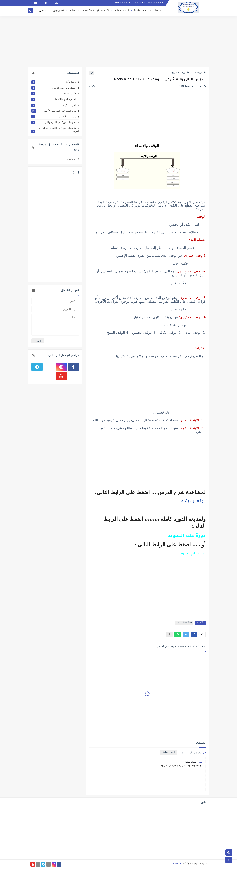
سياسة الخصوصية (156, 3)
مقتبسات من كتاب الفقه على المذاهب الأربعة (55, 130)
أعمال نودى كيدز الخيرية (53, 87)
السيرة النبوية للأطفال (53, 99)
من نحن (143, 3)
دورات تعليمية (140, 10)
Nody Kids (178, 864)
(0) (92, 87)
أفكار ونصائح (102, 10)
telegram (71, 159)
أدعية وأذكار (88, 10)
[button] (194, 634)
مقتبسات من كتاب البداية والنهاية (53, 122)
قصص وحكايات (121, 10)
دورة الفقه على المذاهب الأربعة (53, 110)
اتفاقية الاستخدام (122, 3)
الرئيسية (200, 73)
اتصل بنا (134, 3)
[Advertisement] (118, 41)
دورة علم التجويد (180, 73)
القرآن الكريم (156, 10)
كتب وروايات (75, 10)
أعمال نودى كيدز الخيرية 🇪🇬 (51, 11)
